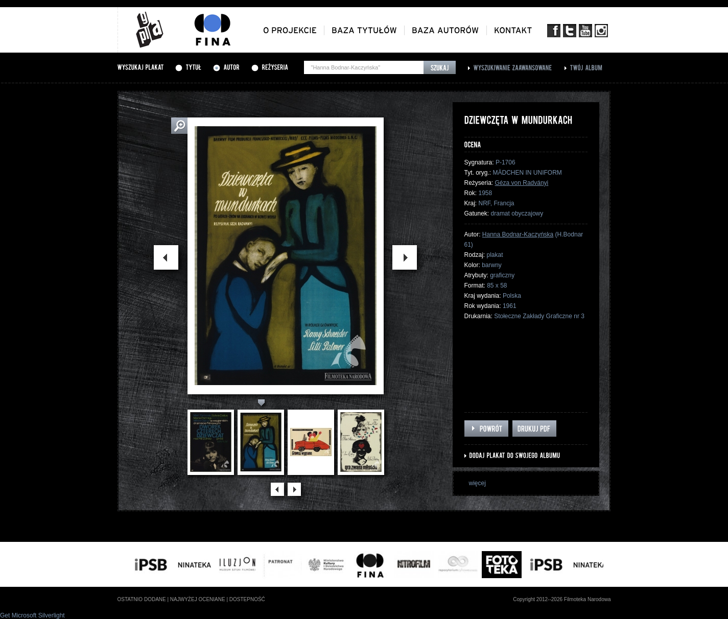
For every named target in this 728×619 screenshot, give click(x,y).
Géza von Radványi (522, 182)
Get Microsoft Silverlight (32, 615)
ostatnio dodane (142, 599)
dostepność (247, 599)
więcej (477, 483)
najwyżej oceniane (197, 599)
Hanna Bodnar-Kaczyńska (517, 234)
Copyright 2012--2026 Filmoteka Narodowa (561, 599)
